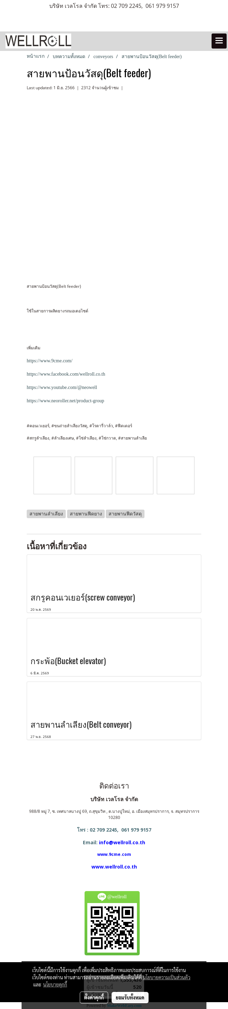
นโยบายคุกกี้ (55, 984)
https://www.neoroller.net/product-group (65, 400)
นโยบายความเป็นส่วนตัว (166, 977)
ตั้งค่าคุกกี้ (94, 997)
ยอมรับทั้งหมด (130, 997)
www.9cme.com (114, 854)
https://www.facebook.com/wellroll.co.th (66, 374)
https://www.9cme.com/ (50, 360)
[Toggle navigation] (219, 41)
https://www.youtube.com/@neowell (62, 387)
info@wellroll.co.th (122, 842)
